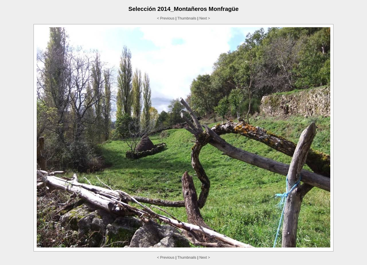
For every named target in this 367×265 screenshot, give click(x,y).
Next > (204, 18)
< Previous (166, 18)
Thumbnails (186, 18)
